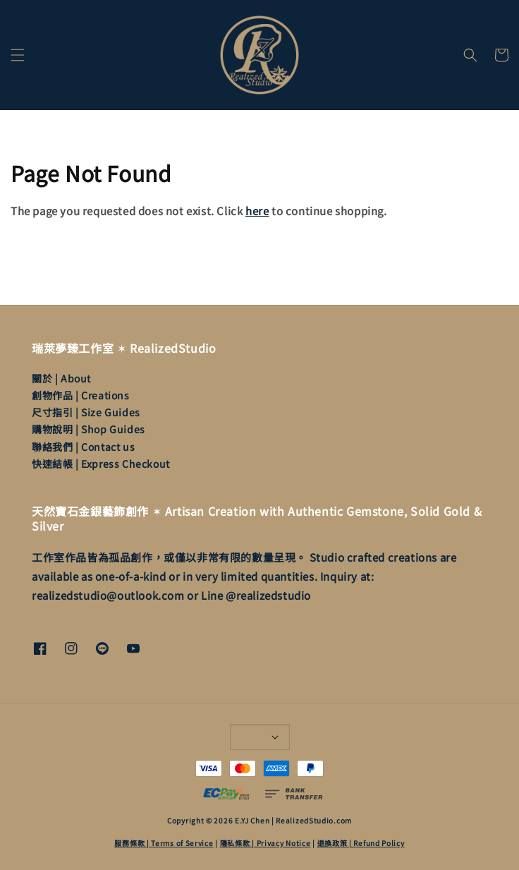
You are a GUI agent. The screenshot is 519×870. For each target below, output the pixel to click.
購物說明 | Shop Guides (88, 429)
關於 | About (61, 378)
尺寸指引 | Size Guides (86, 412)
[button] (17, 55)
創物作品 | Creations (81, 395)
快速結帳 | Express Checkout (101, 464)
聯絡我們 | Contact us (83, 447)
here (257, 210)
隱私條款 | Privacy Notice (265, 843)
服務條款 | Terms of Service (163, 843)
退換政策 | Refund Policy (361, 843)
